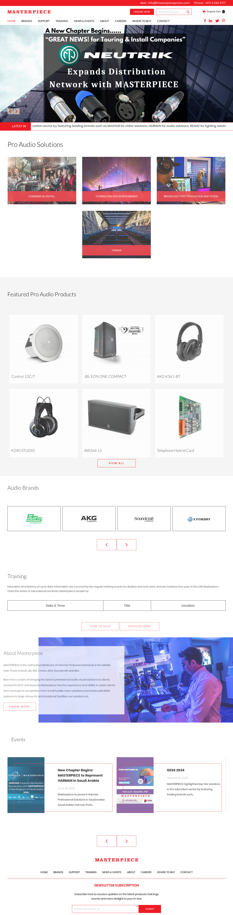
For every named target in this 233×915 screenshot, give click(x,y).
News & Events (84, 21)
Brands (26, 21)
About (104, 21)
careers (120, 21)
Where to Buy (141, 21)
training (62, 21)
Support (44, 21)
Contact (163, 21)
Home (11, 21)
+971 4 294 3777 (215, 3)
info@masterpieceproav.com (169, 3)
